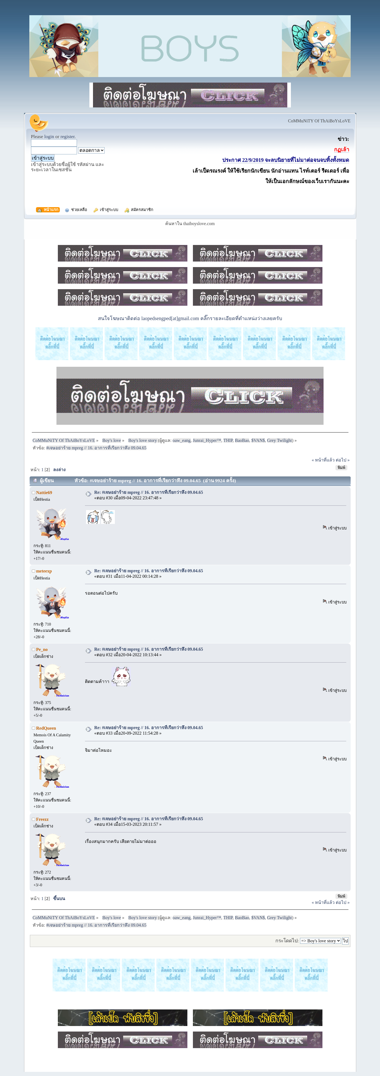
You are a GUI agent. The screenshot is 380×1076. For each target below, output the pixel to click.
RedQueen (46, 728)
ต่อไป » (343, 460)
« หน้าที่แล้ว (323, 460)
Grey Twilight (279, 440)
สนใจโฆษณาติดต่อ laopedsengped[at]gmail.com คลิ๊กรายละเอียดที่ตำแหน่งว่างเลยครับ (190, 318)
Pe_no (42, 649)
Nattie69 (44, 492)
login (49, 136)
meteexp (44, 571)
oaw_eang (182, 440)
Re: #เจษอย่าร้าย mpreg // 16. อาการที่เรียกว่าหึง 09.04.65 (148, 492)
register (67, 136)
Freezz (42, 819)
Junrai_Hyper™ (207, 440)
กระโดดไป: (287, 940)
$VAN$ (258, 440)
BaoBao (242, 440)
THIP (228, 440)
